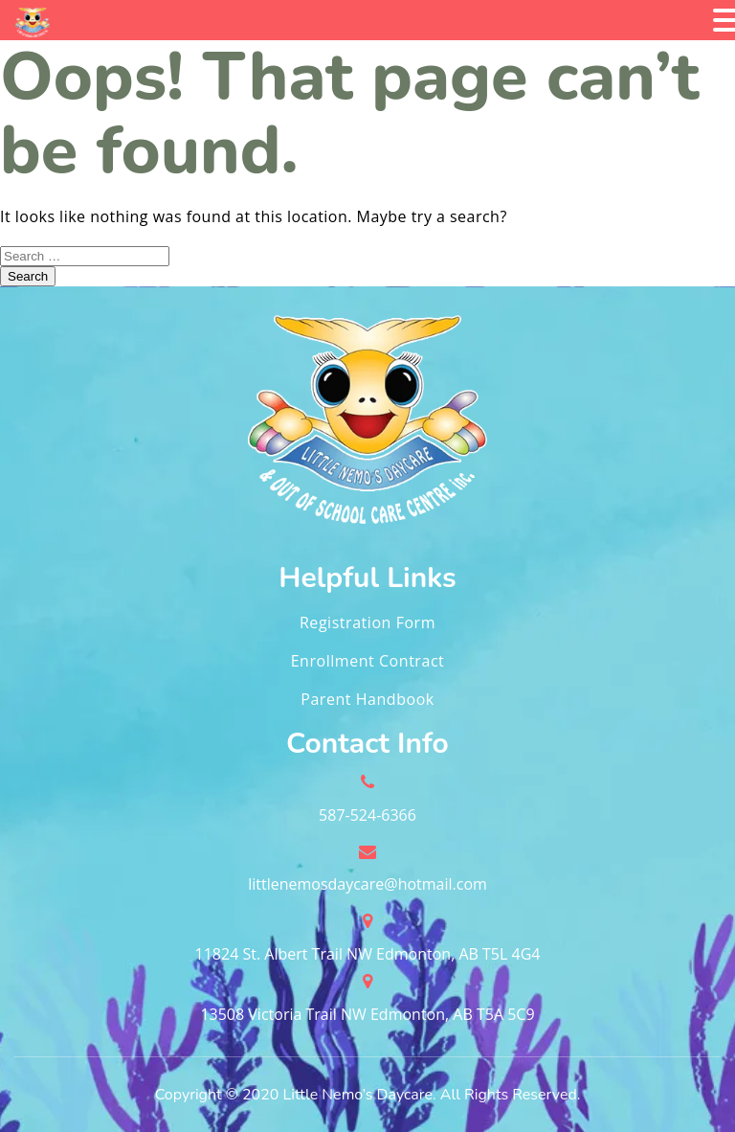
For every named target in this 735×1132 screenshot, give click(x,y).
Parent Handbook (367, 699)
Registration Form (367, 622)
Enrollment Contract (368, 660)
